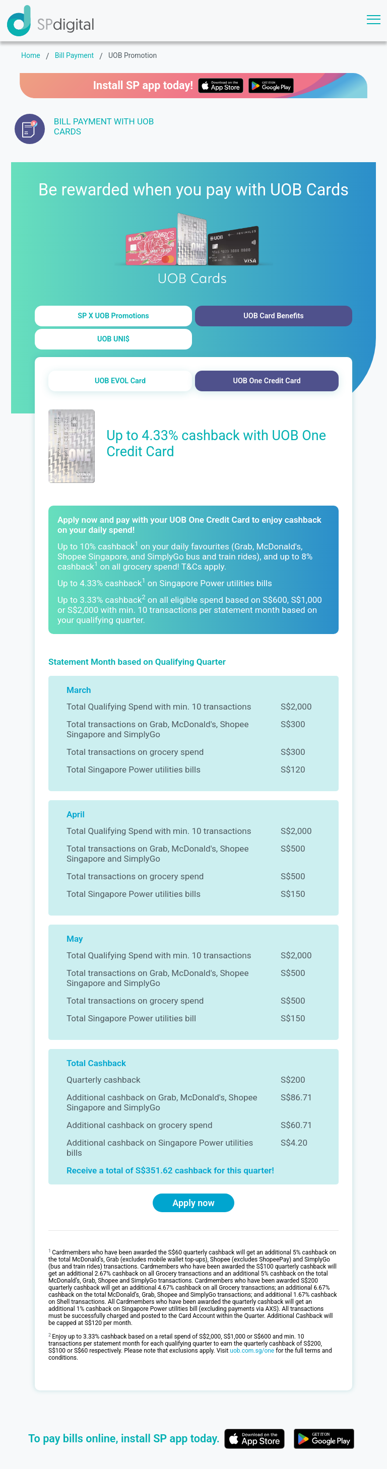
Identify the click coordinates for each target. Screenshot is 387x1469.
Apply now (193, 1203)
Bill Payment (74, 55)
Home (30, 55)
